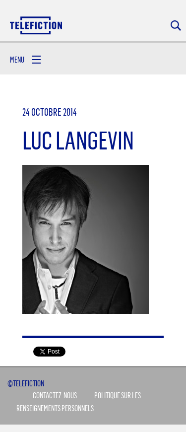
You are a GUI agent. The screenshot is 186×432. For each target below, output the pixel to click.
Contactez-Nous (55, 395)
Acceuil (36, 25)
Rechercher (176, 25)
